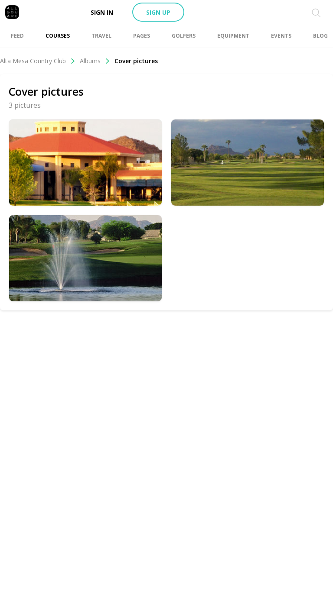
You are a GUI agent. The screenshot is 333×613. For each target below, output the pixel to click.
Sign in (102, 12)
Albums (95, 61)
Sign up (158, 12)
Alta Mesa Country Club (37, 61)
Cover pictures (136, 61)
